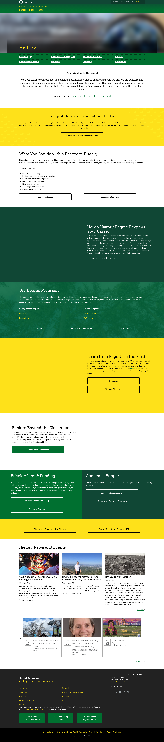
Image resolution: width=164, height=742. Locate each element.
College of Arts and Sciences (36, 681)
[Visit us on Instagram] (124, 692)
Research (55, 61)
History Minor (24, 318)
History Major (24, 313)
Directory (87, 61)
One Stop (116, 2)
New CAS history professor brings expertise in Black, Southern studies (81, 578)
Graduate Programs (92, 56)
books (113, 366)
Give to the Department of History (50, 529)
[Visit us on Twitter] (116, 692)
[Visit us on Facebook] (112, 692)
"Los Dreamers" (121, 638)
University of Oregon (75, 736)
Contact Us (120, 61)
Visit (127, 2)
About (64, 700)
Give (132, 2)
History (27, 47)
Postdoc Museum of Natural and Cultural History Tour (42, 638)
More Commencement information (82, 136)
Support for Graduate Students (112, 501)
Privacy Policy (94, 732)
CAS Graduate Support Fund (89, 718)
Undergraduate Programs (63, 56)
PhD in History (89, 318)
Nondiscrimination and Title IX (67, 732)
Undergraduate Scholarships (37, 501)
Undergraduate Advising (112, 493)
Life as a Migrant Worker (118, 577)
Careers (102, 732)
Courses (119, 56)
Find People (117, 732)
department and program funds (37, 709)
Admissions (23, 688)
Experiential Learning (26, 700)
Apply (122, 2)
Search (137, 2)
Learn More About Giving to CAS (114, 529)
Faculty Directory (113, 389)
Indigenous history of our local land (91, 96)
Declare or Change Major (82, 328)
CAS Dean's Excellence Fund (32, 718)
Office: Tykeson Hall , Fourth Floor (123, 682)
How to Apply (25, 56)
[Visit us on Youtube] (120, 692)
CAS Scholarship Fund (60, 718)
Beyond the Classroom (38, 449)
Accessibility (83, 732)
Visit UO (125, 328)
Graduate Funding (37, 509)
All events (140, 661)
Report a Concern (49, 732)
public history (135, 368)
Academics (23, 692)
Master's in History (91, 313)
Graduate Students (110, 197)
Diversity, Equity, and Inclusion (72, 692)
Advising (22, 704)
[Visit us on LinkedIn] (127, 692)
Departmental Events (29, 61)
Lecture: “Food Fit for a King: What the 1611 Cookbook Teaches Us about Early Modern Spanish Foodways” (82, 638)
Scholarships (66, 688)
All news (140, 609)
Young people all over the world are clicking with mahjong (38, 578)
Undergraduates (45, 197)
